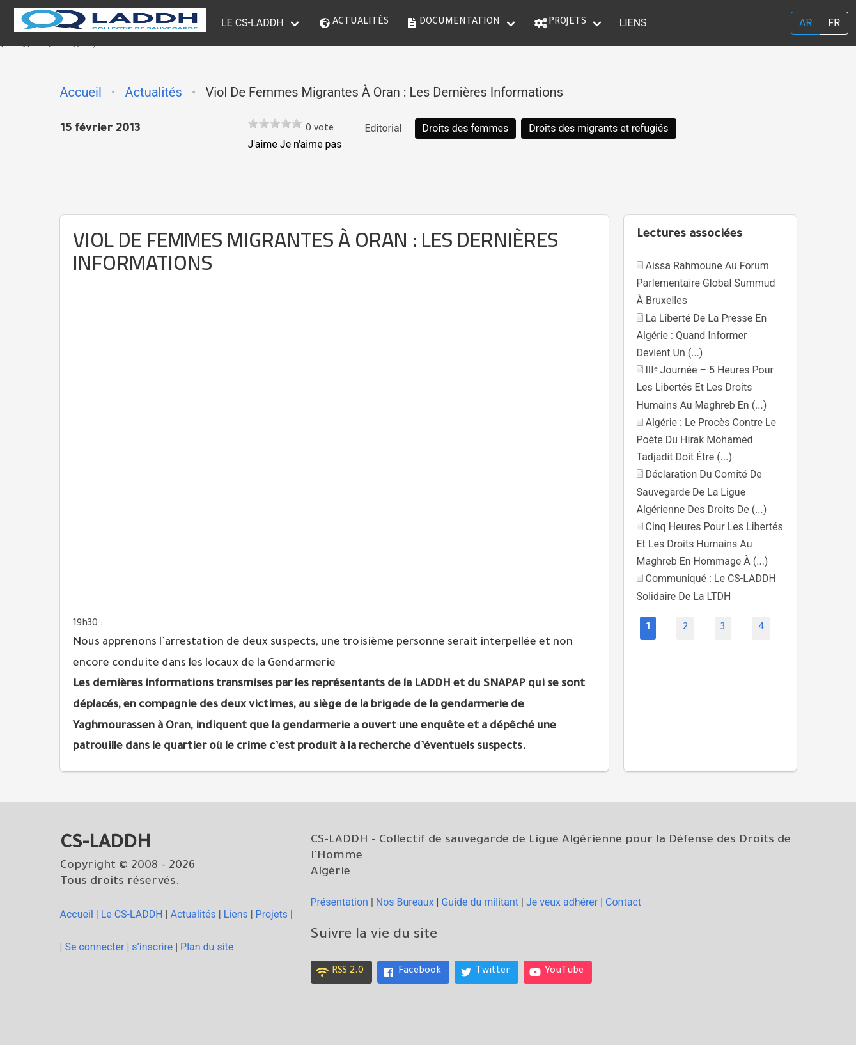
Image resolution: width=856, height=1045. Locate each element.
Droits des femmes (466, 128)
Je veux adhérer (562, 902)
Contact (623, 902)
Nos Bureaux (405, 902)
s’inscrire (153, 947)
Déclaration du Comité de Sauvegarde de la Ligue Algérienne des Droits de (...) (702, 491)
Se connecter (96, 947)
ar (805, 23)
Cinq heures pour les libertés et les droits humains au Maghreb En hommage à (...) (710, 544)
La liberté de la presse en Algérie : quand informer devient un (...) (702, 335)
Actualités (153, 92)
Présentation (339, 902)
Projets (272, 914)
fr (834, 23)
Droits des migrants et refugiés (598, 128)
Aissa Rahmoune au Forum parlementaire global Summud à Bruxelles (706, 283)
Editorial (383, 128)
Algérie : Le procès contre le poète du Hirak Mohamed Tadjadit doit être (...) (706, 439)
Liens (633, 23)
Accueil (81, 92)
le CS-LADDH (252, 23)
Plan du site (206, 947)
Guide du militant (479, 902)
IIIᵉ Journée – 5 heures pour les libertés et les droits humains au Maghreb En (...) (705, 387)
